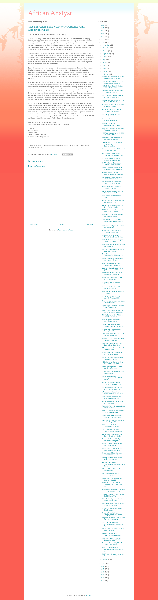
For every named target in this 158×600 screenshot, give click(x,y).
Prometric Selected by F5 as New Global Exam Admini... (113, 544)
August (105, 56)
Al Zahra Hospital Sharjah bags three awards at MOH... (112, 402)
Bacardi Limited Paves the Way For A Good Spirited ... (112, 444)
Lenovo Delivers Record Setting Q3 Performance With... (112, 269)
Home (62, 225)
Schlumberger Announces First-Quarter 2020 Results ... (112, 82)
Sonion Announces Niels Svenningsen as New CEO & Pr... (112, 524)
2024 (103, 31)
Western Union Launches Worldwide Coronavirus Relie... (113, 393)
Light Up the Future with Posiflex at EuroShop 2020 (113, 421)
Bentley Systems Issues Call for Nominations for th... (112, 358)
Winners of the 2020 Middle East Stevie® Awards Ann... (113, 334)
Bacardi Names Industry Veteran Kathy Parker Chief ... (113, 201)
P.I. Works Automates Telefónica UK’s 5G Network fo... (112, 316)
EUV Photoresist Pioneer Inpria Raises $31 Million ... (112, 241)
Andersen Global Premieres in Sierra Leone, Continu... (112, 138)
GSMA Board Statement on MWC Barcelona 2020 (113, 372)
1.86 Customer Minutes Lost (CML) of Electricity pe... (111, 397)
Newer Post (33, 225)
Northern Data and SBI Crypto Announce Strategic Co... (112, 440)
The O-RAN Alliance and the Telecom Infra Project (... (111, 159)
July (104, 59)
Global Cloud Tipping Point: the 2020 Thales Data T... (112, 192)
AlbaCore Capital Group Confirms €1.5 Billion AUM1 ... (113, 495)
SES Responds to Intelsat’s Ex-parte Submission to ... (112, 320)
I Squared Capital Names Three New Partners (112, 470)
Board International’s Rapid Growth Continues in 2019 (111, 383)
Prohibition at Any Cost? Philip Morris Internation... (112, 278)
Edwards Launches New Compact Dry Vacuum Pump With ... (113, 490)
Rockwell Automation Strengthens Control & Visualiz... (113, 250)
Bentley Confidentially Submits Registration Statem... (112, 458)
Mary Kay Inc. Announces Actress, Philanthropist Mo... (113, 302)
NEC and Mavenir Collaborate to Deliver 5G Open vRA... (113, 411)
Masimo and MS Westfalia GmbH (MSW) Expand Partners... (113, 77)
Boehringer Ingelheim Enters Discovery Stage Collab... (111, 110)
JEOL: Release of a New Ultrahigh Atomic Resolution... (113, 430)
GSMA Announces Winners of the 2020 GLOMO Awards (113, 211)
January (105, 559)
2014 (103, 578)
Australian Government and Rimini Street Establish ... (111, 264)
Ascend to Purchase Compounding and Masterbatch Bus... (113, 464)
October (105, 51)
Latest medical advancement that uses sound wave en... (113, 120)
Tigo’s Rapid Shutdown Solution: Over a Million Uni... (113, 306)
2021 (103, 39)
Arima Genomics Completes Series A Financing (111, 187)
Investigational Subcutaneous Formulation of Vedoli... (112, 454)
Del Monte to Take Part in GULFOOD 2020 (110, 474)
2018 (103, 566)
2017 (103, 569)
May (104, 65)
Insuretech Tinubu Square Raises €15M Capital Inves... (113, 504)
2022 (103, 37)
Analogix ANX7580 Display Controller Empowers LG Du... (113, 154)
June (104, 62)
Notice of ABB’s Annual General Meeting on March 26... (112, 96)
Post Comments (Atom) (66, 230)
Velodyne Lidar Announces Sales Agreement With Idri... (113, 129)
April (104, 68)
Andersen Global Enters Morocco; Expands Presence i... (113, 288)
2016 (103, 572)
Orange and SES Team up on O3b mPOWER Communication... (112, 144)
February (106, 74)
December (106, 45)
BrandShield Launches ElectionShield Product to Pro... (113, 255)
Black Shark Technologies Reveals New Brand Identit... (112, 236)
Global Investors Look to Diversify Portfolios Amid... (113, 349)
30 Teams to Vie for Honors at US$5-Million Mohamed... (112, 426)
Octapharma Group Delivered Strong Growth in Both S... (112, 435)
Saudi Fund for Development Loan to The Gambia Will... (112, 182)
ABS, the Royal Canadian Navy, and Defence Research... (112, 363)
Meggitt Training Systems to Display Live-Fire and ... (111, 330)
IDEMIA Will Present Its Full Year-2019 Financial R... (113, 530)
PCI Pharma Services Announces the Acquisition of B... (113, 555)
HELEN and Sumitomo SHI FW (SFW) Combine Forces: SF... (112, 311)
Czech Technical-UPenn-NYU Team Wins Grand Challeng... (112, 168)
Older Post (89, 225)
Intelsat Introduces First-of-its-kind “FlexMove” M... (113, 245)
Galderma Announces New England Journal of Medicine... (113, 325)
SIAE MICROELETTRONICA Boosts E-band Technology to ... (112, 221)
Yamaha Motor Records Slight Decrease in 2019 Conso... (112, 416)
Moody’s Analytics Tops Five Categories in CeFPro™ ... (111, 539)
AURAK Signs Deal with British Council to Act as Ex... (112, 87)
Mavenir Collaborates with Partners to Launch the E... (112, 124)
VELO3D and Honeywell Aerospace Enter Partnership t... (112, 549)
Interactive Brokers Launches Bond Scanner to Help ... (111, 449)
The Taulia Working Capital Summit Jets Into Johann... (112, 283)
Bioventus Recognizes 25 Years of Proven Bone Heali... (113, 150)
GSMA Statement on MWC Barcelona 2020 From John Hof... (112, 484)
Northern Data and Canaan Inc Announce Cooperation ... (112, 273)
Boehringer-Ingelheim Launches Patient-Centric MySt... (112, 367)
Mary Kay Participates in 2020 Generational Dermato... (112, 344)
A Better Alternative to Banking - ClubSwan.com (112, 509)
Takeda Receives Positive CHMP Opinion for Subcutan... (113, 91)
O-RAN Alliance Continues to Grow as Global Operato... (111, 164)
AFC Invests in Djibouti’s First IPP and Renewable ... (113, 227)
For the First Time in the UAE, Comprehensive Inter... (112, 178)
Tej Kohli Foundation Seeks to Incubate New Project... (112, 115)
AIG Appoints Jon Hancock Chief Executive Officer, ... (113, 134)
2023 (103, 34)
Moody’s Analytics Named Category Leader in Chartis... (112, 514)
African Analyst (50, 13)
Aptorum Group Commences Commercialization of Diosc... (112, 173)
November (106, 48)
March (105, 71)
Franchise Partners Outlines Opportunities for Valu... (111, 231)
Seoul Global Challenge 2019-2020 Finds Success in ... (112, 388)
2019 (103, 563)
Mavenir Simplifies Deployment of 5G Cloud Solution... (113, 105)
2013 (103, 581)
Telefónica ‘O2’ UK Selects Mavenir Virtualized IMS (111, 297)
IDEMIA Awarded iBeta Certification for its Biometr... (112, 534)
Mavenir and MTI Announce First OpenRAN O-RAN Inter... (113, 101)
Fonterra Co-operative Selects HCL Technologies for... (112, 353)
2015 (103, 575)
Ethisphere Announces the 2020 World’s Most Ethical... (112, 215)
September (106, 54)
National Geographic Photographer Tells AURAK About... (112, 378)
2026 (103, 25)
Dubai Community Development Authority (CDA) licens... (112, 259)
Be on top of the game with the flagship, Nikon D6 (112, 479)
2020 (103, 42)
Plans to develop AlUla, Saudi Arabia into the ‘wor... (112, 500)
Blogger (88, 595)
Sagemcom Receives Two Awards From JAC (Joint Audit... (113, 518)
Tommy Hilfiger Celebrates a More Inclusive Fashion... (113, 407)
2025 (103, 28)
